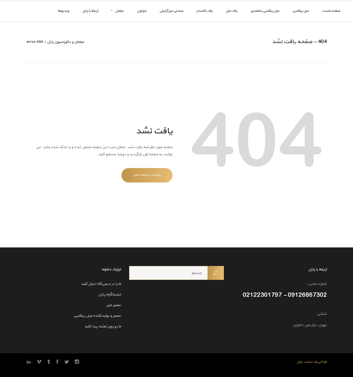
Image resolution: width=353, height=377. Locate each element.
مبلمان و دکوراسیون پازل (65, 42)
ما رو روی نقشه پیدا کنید (102, 326)
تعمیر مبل (113, 305)
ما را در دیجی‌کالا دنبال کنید (101, 284)
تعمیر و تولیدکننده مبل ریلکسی (97, 316)
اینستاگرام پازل (109, 294)
